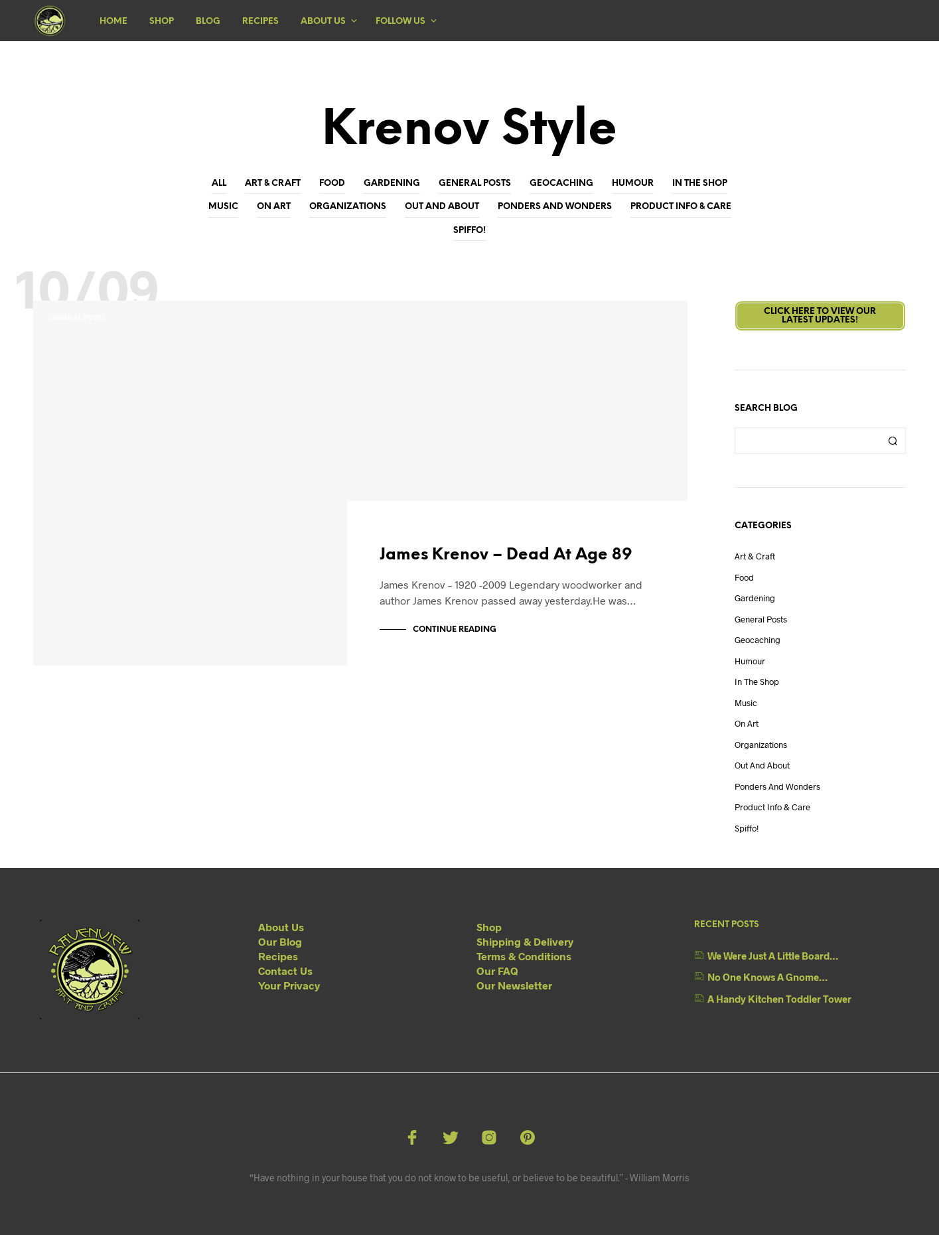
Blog (208, 21)
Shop (161, 21)
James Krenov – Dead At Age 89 (506, 558)
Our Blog (280, 941)
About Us (323, 21)
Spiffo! (469, 230)
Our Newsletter (514, 985)
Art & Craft (273, 183)
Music (223, 206)
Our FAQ (497, 970)
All (219, 183)
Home (113, 21)
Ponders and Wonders (555, 206)
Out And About (442, 206)
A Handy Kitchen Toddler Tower (779, 999)
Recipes (260, 21)
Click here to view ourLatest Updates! (820, 316)
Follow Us (400, 21)
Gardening (392, 183)
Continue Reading (454, 629)
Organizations (347, 206)
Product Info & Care (680, 206)
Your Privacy (289, 985)
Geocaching (561, 183)
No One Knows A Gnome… (767, 977)
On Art (274, 206)
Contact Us (285, 970)
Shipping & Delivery (524, 941)
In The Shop (699, 183)
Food (332, 183)
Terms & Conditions (523, 956)
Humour (633, 183)
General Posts (475, 183)
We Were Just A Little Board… (772, 956)
